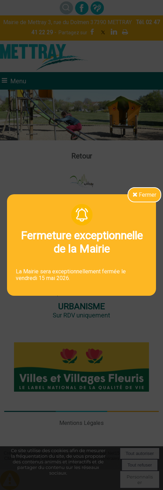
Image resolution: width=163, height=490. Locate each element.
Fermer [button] (144, 194)
